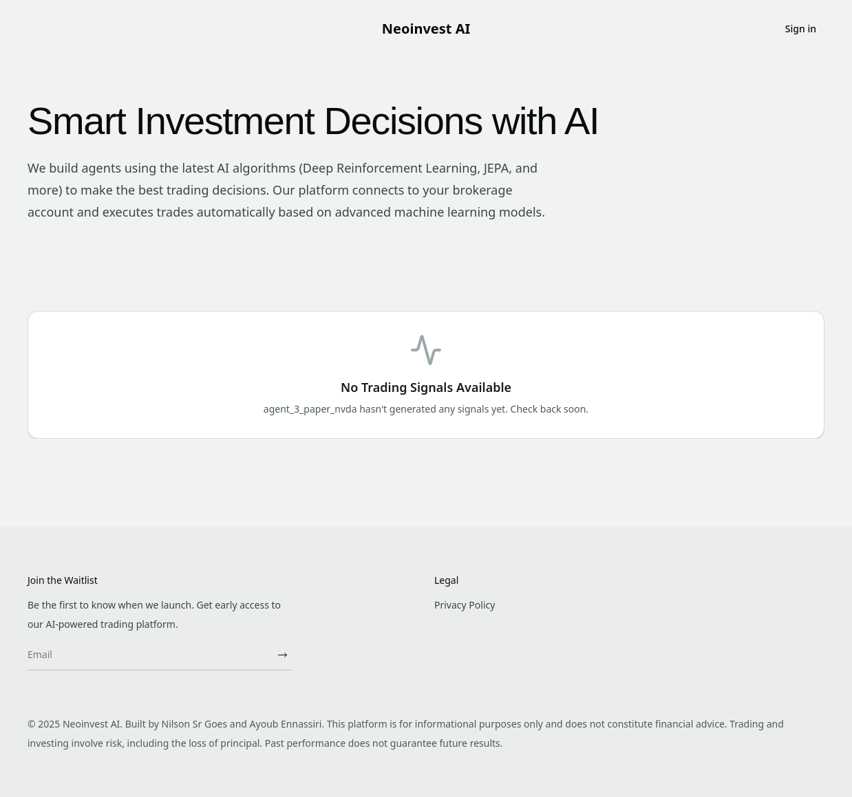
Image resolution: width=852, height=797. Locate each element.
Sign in (800, 28)
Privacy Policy (464, 604)
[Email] (150, 654)
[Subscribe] (282, 654)
